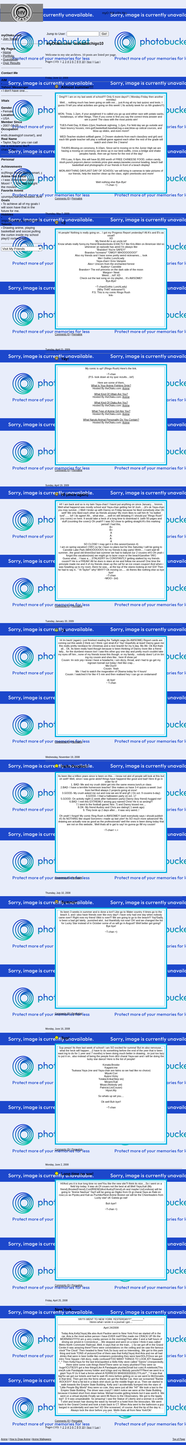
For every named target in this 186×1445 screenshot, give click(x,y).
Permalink (77, 198)
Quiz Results (11, 63)
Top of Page (179, 1439)
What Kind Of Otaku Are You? (111, 402)
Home (7, 52)
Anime (126, 388)
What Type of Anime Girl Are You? (111, 411)
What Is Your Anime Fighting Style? (111, 385)
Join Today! (10, 39)
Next (89, 61)
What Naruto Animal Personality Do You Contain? (111, 419)
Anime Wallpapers (41, 1439)
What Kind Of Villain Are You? (111, 394)
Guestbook (10, 59)
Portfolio (8, 56)
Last (97, 61)
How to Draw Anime (20, 1439)
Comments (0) (62, 198)
